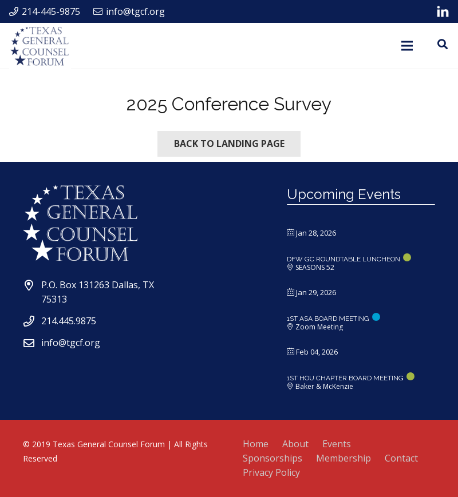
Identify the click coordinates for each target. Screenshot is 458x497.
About (295, 444)
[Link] (443, 11)
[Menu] (407, 45)
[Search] (442, 44)
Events (336, 444)
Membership (343, 458)
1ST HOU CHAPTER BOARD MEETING (345, 378)
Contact (401, 458)
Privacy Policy (271, 472)
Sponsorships (272, 458)
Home (256, 444)
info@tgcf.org (70, 342)
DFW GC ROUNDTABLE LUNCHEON (343, 259)
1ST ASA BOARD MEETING (328, 319)
